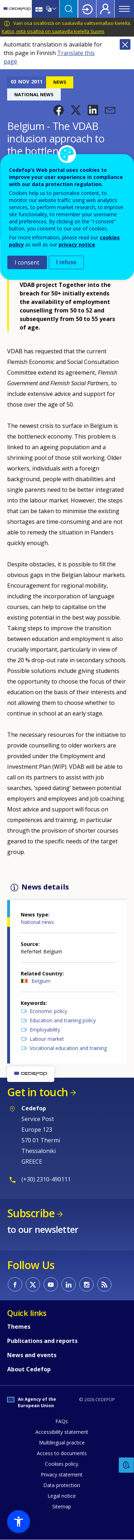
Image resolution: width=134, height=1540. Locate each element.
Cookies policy (61, 1463)
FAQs (61, 1421)
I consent (27, 262)
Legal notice (62, 1495)
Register (105, 9)
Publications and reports (42, 1341)
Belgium (40, 981)
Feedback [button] (126, 1465)
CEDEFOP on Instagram (86, 1284)
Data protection (61, 1485)
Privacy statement (62, 1474)
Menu (124, 9)
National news (37, 922)
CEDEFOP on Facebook (15, 1284)
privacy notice (77, 244)
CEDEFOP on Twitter (33, 1284)
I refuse (66, 262)
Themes (18, 1327)
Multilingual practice (62, 1442)
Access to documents (62, 1453)
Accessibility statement (61, 1432)
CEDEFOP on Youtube (51, 1284)
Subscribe (31, 1213)
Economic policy (48, 1011)
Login (87, 9)
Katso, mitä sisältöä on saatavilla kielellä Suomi (53, 31)
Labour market (47, 1038)
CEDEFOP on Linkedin (68, 1284)
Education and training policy (63, 1020)
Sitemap (61, 1506)
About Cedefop (29, 1369)
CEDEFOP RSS (104, 1284)
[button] (58, 110)
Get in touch (37, 1092)
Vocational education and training (68, 1048)
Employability (45, 1029)
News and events (31, 1355)
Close (125, 44)
